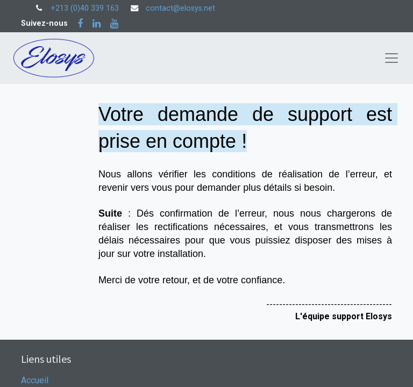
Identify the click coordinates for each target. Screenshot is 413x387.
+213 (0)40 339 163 (85, 8)
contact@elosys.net (180, 8)
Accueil (34, 380)
